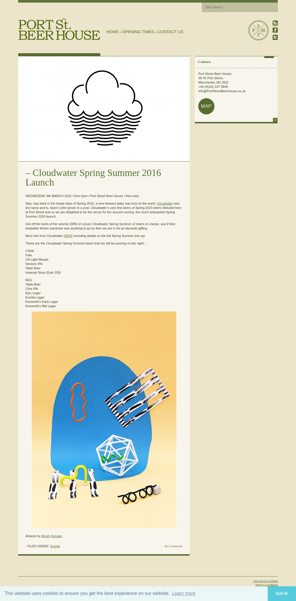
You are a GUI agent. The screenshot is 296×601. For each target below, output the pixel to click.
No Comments (173, 546)
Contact (204, 62)
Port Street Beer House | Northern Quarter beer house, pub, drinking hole (59, 29)
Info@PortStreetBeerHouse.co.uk (221, 91)
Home (112, 31)
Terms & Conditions (266, 584)
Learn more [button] (184, 593)
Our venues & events (266, 581)
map (206, 106)
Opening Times (138, 31)
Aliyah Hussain (51, 536)
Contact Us (171, 31)
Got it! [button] (282, 593)
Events (55, 546)
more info (275, 120)
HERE (68, 236)
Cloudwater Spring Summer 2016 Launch (93, 178)
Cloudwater (165, 203)
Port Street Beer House (258, 30)
